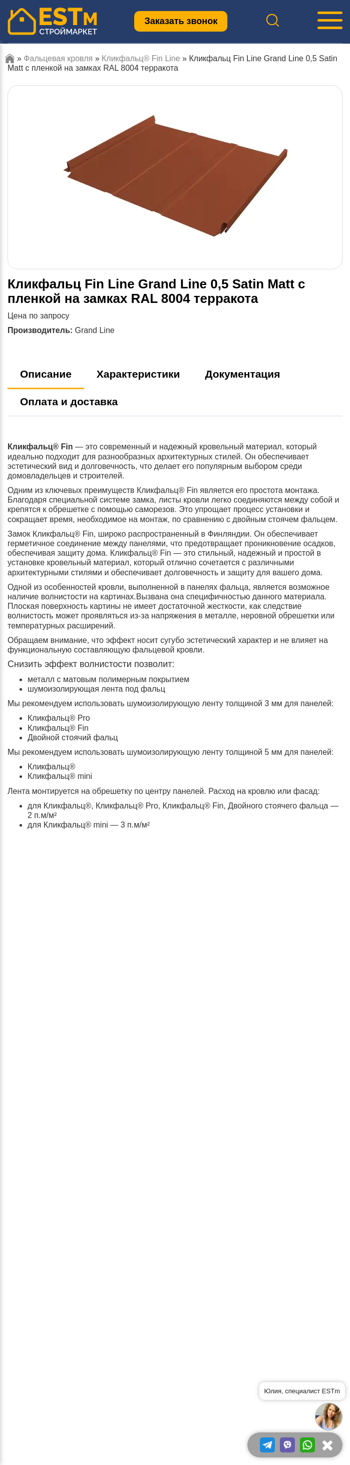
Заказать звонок (180, 21)
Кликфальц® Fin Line (141, 58)
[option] (175, 177)
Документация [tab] (242, 374)
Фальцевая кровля (58, 58)
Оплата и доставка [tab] (69, 401)
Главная (10, 58)
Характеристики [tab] (138, 374)
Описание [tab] (46, 374)
